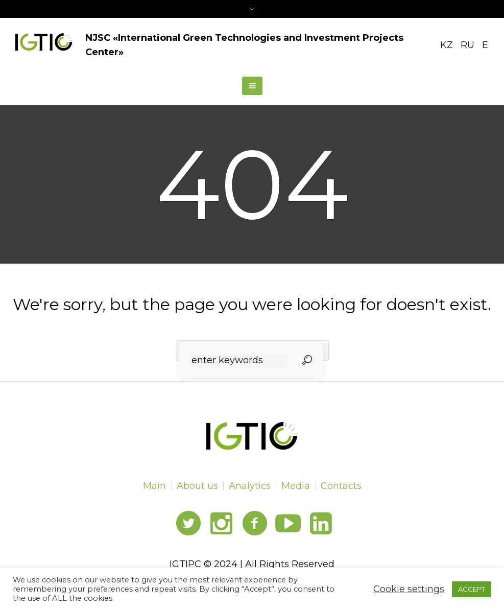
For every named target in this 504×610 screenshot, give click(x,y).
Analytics (250, 485)
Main (154, 485)
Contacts (341, 485)
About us (197, 485)
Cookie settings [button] (408, 589)
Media (295, 485)
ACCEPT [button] (471, 589)
